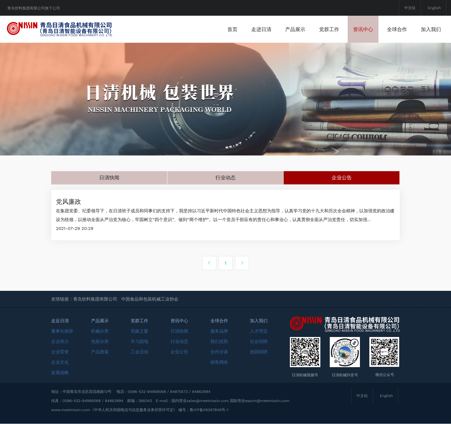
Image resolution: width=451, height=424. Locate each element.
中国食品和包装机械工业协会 (149, 299)
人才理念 (259, 331)
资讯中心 (363, 29)
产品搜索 (100, 352)
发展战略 (60, 372)
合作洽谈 (219, 352)
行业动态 (225, 178)
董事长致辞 (62, 331)
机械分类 (100, 331)
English (434, 8)
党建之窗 (139, 331)
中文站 (410, 8)
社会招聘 (259, 341)
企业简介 (60, 341)
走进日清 (261, 29)
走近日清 (60, 320)
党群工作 (329, 29)
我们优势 (219, 341)
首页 (232, 29)
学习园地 (139, 341)
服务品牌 (219, 331)
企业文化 (60, 362)
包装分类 (100, 341)
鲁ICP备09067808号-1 (209, 410)
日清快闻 (109, 178)
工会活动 (139, 352)
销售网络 (219, 362)
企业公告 (342, 178)
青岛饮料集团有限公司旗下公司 (33, 8)
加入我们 (431, 29)
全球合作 (397, 29)
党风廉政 (68, 202)
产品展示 (295, 29)
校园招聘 (259, 352)
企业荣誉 (60, 352)
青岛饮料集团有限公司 (95, 299)
